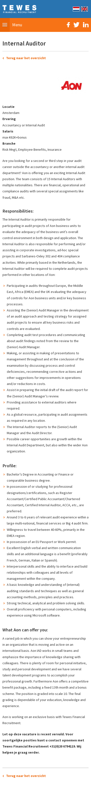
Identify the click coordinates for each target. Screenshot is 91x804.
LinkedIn (86, 24)
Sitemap (18, 797)
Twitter (76, 24)
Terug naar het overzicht (26, 58)
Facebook (68, 24)
